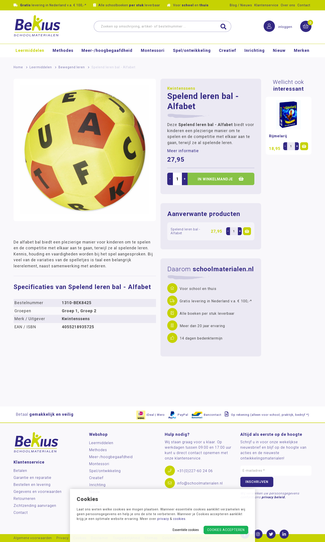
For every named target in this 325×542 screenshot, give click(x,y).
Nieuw (279, 50)
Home (18, 67)
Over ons (288, 5)
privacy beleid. (274, 497)
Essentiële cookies (186, 530)
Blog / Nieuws (241, 5)
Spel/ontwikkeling (192, 50)
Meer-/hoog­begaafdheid (106, 50)
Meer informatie (183, 151)
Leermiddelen (30, 50)
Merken (301, 50)
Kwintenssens (181, 88)
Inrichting (254, 50)
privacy (163, 519)
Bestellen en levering (32, 484)
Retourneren (24, 498)
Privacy (62, 538)
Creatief (227, 50)
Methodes (63, 50)
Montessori (153, 50)
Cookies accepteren (226, 530)
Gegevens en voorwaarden (38, 491)
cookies (179, 519)
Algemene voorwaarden (33, 538)
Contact (303, 5)
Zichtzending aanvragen (35, 505)
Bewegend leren (71, 67)
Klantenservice (266, 5)
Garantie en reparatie (32, 477)
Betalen (20, 471)
